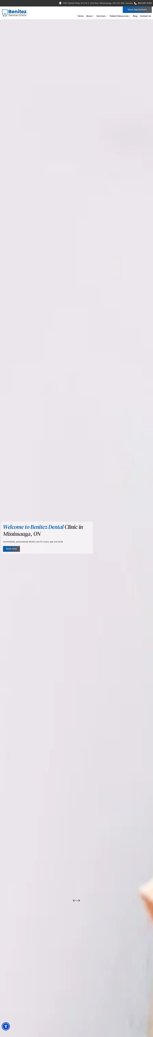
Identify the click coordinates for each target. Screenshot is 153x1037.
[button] (5, 1026)
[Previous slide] (74, 900)
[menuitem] (80, 16)
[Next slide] (78, 900)
